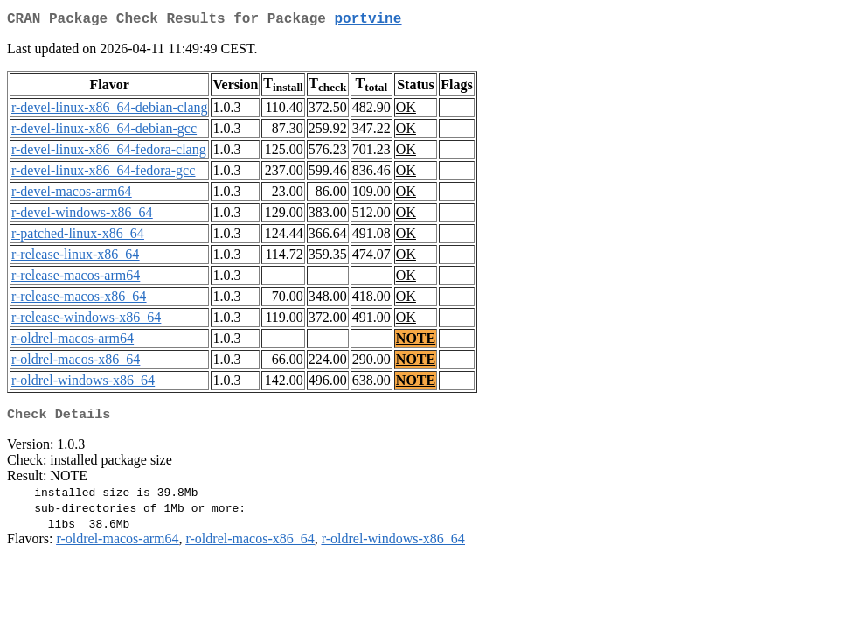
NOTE (415, 341)
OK (406, 110)
